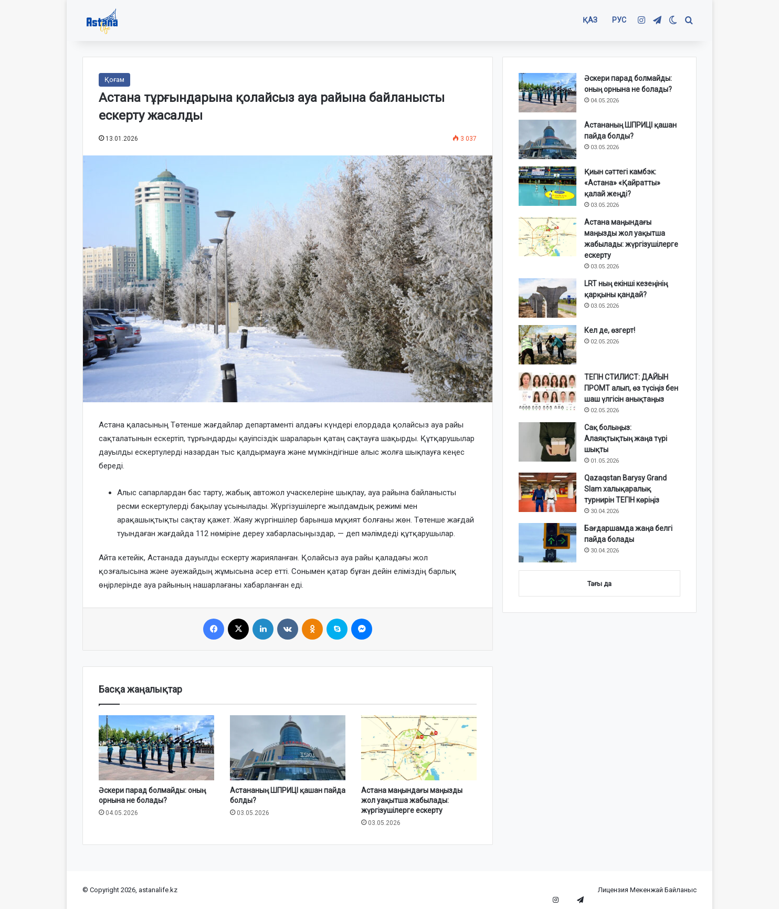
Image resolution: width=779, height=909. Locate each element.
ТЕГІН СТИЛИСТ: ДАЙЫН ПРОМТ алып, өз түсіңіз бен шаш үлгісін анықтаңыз (631, 388)
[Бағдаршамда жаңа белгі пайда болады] (547, 542)
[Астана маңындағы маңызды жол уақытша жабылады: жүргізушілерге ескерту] (419, 747)
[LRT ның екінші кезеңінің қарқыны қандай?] (547, 298)
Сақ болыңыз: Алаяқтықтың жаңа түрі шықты (625, 438)
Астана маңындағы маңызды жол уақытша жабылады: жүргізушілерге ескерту (411, 800)
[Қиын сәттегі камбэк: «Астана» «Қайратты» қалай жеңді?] (547, 186)
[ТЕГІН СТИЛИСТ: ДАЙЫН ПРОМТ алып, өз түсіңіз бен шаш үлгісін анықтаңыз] (547, 391)
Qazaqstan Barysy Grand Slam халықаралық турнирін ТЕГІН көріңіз (625, 489)
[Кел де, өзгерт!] (547, 344)
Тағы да (599, 584)
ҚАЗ (590, 20)
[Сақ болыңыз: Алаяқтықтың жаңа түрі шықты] (547, 442)
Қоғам (114, 79)
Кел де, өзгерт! (609, 330)
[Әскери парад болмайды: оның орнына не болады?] (156, 747)
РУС (619, 20)
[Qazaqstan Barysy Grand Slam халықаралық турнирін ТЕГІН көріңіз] (547, 492)
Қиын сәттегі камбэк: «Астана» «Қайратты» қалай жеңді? (622, 183)
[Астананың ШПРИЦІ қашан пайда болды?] (287, 747)
